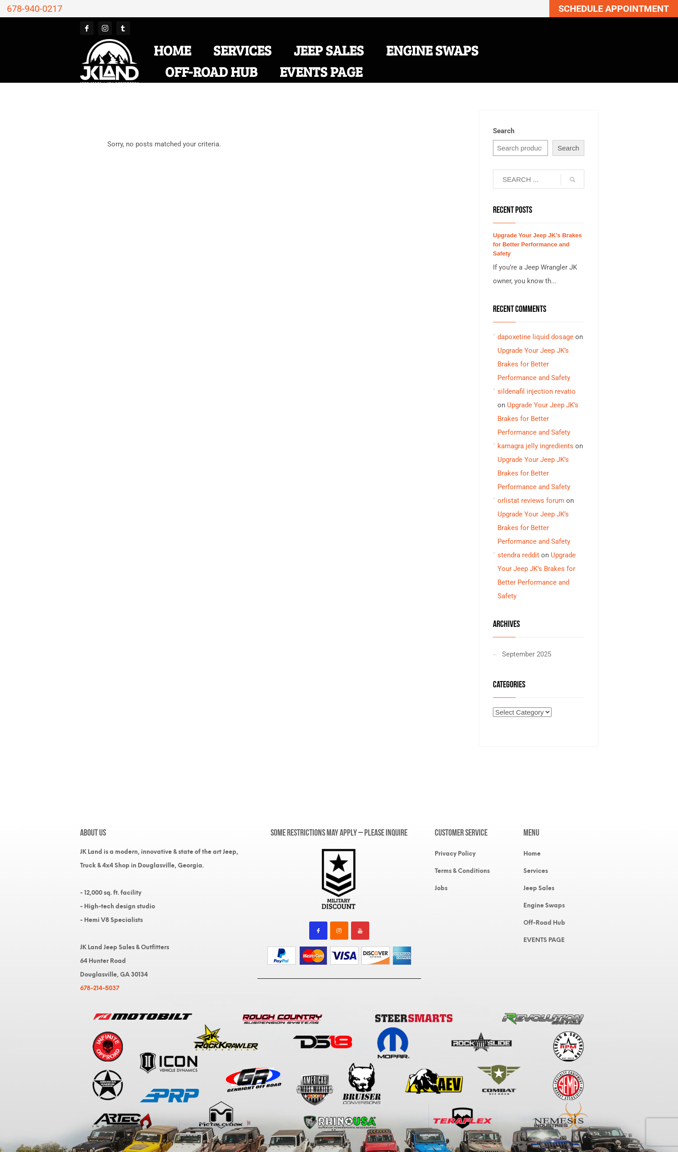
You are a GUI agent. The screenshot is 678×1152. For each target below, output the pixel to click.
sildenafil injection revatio (536, 391)
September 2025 (526, 654)
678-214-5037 (99, 988)
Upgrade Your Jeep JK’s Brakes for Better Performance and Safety (537, 244)
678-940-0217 (34, 8)
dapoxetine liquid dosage (535, 337)
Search (503, 131)
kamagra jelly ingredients (535, 446)
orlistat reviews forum (530, 500)
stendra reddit (518, 555)
